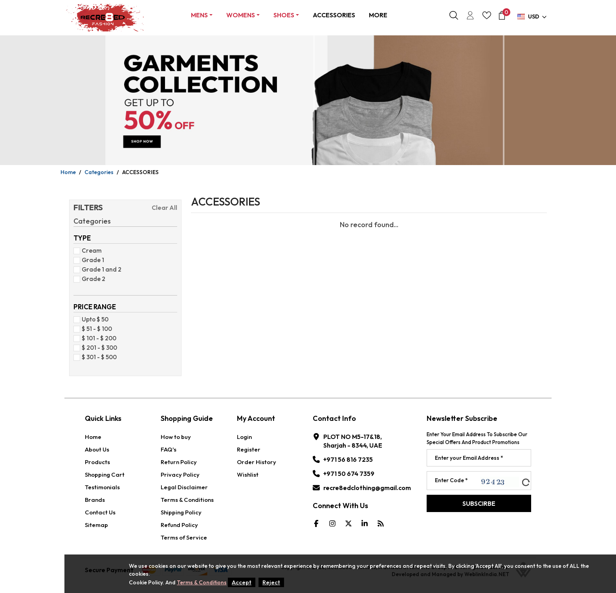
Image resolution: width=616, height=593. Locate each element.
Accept (241, 582)
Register (248, 449)
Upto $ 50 (93, 319)
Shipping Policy (181, 512)
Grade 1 (91, 260)
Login (244, 437)
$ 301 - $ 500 (97, 357)
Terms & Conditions (187, 499)
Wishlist (247, 474)
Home (68, 172)
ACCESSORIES (334, 15)
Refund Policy (179, 525)
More (378, 15)
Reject (271, 582)
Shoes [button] (283, 15)
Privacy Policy (180, 474)
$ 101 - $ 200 (97, 338)
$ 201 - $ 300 (97, 347)
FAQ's (168, 449)
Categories (99, 172)
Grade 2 (91, 278)
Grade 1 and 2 (99, 269)
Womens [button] (240, 15)
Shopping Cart (105, 474)
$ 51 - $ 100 (95, 328)
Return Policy (179, 462)
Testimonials (102, 487)
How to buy (176, 437)
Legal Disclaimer (184, 487)
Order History (256, 462)
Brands (95, 499)
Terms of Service (184, 537)
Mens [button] (199, 15)
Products (97, 462)
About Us (97, 449)
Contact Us (100, 512)
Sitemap (96, 525)
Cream (90, 250)
